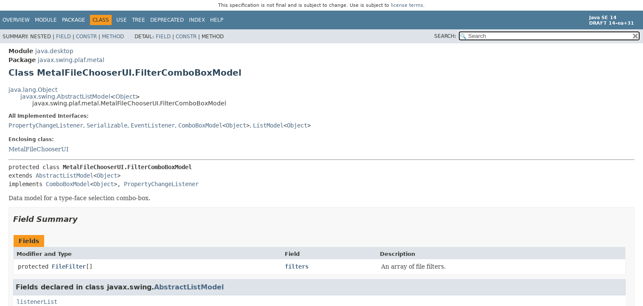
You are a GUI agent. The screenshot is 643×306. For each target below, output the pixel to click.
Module (46, 20)
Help (216, 20)
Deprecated (167, 20)
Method (113, 37)
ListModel (268, 125)
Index (197, 20)
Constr (86, 37)
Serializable (107, 125)
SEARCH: (445, 36)
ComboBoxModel (200, 125)
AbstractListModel (64, 175)
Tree (138, 20)
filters (297, 266)
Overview (16, 20)
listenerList (37, 301)
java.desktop (54, 51)
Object (125, 96)
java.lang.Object (32, 89)
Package (73, 20)
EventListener (153, 125)
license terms (407, 5)
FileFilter (69, 266)
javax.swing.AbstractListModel (65, 96)
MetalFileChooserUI (38, 149)
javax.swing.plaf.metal (71, 60)
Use (121, 20)
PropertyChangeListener (45, 125)
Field (63, 37)
